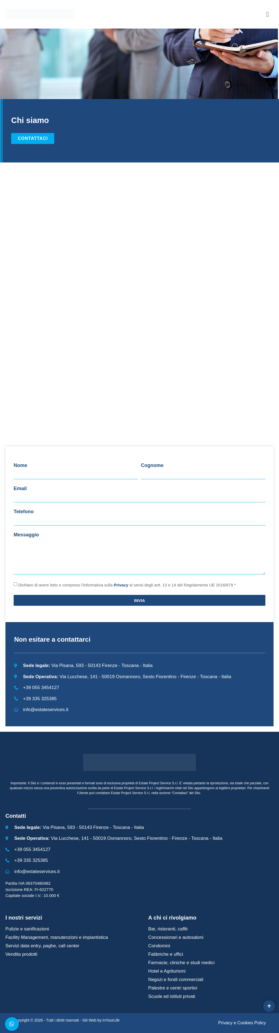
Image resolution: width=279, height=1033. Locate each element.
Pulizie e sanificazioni (27, 928)
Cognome (152, 465)
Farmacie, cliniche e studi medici (181, 962)
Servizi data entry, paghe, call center (42, 945)
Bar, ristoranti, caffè (168, 928)
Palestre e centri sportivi (173, 988)
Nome (20, 465)
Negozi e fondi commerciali (176, 979)
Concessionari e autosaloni (176, 937)
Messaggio (26, 534)
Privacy (121, 585)
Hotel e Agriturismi (167, 971)
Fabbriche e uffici (165, 954)
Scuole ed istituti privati (172, 996)
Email (20, 488)
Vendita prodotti (21, 954)
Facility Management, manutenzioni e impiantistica (57, 937)
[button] (268, 14)
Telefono (24, 511)
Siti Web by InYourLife (101, 1020)
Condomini (159, 945)
